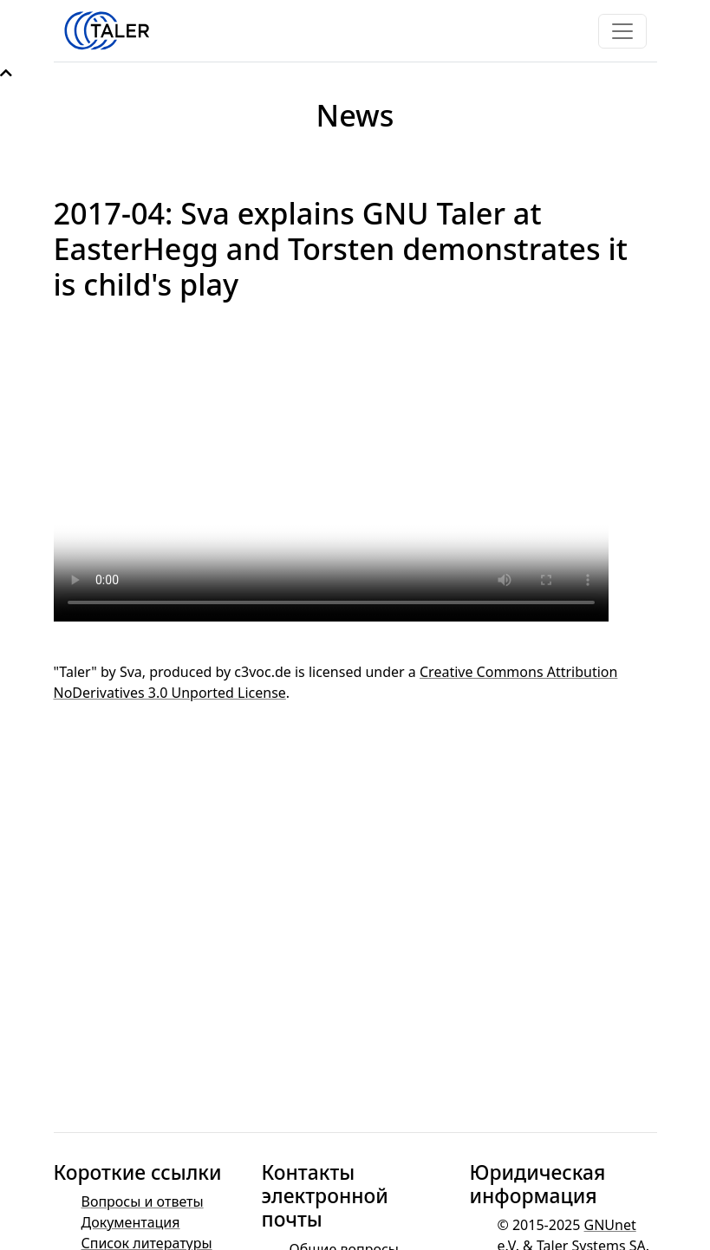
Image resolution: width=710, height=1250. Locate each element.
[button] (6, 72)
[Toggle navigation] (622, 31)
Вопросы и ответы (142, 1201)
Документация (130, 1222)
